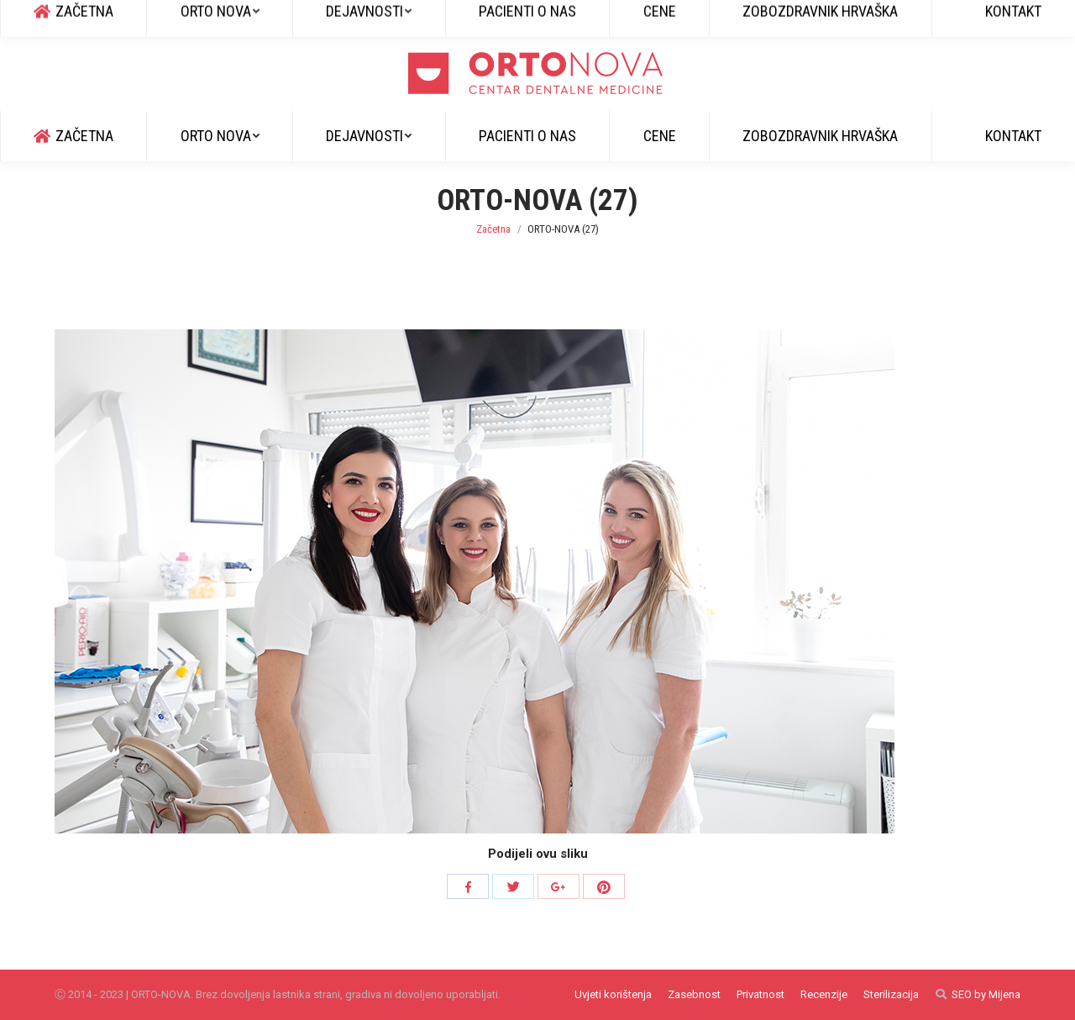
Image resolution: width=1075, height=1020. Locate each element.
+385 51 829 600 (100, 17)
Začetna (493, 229)
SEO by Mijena (986, 994)
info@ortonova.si (211, 17)
